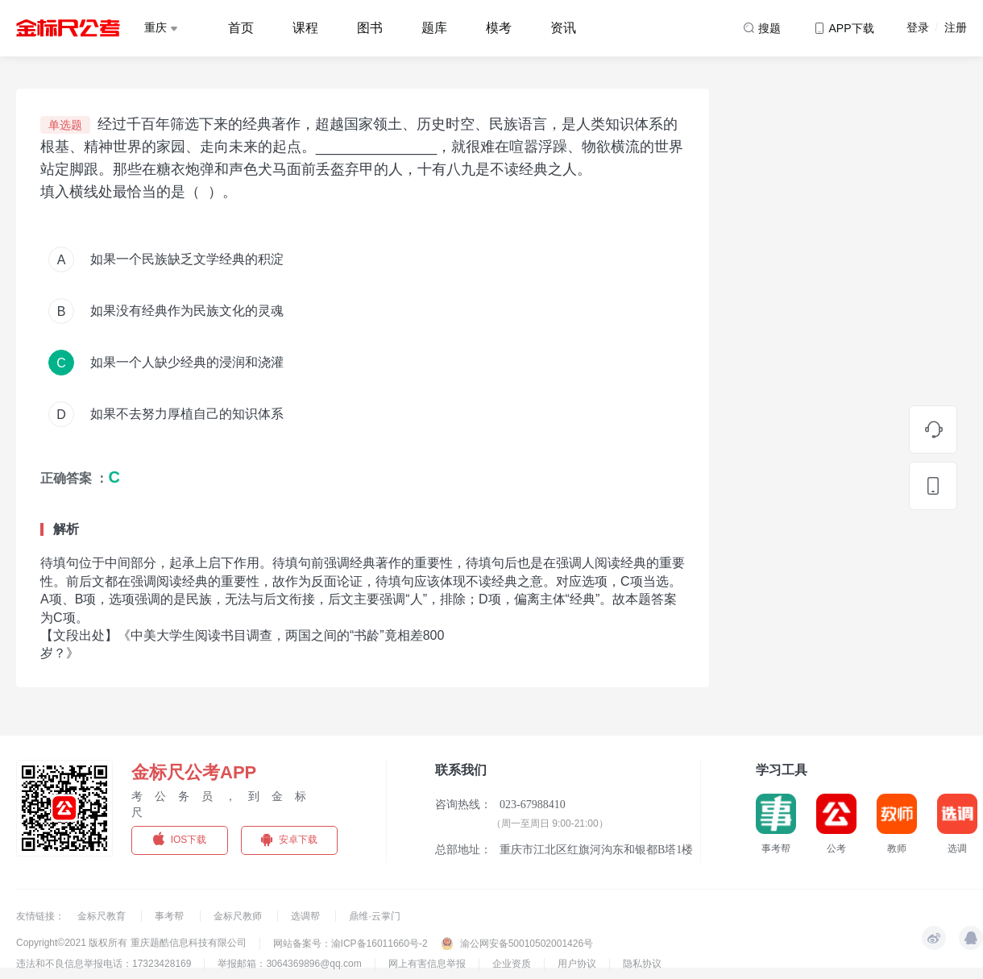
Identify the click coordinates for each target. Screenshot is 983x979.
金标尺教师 (239, 916)
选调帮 (306, 916)
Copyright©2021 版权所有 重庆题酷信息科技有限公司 (131, 942)
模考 (499, 28)
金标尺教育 (102, 916)
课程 (305, 28)
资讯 (563, 28)
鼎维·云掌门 (374, 916)
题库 (434, 28)
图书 (370, 28)
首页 (241, 28)
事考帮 (170, 916)
